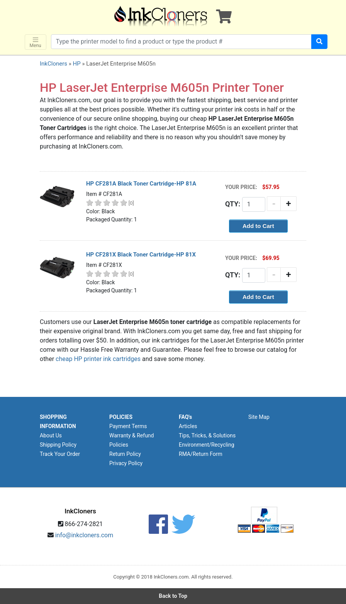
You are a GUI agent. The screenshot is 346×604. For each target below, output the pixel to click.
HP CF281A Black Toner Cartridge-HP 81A (141, 183)
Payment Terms (128, 426)
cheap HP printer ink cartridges (98, 359)
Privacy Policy (125, 463)
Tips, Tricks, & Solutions (207, 435)
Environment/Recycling (206, 445)
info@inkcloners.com (84, 535)
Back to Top (173, 596)
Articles (188, 426)
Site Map (259, 417)
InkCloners (53, 63)
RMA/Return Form (200, 454)
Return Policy (125, 454)
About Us (51, 435)
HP (76, 63)
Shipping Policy (58, 445)
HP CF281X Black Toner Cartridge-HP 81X (141, 254)
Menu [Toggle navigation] (35, 42)
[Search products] (181, 41)
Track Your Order (60, 454)
